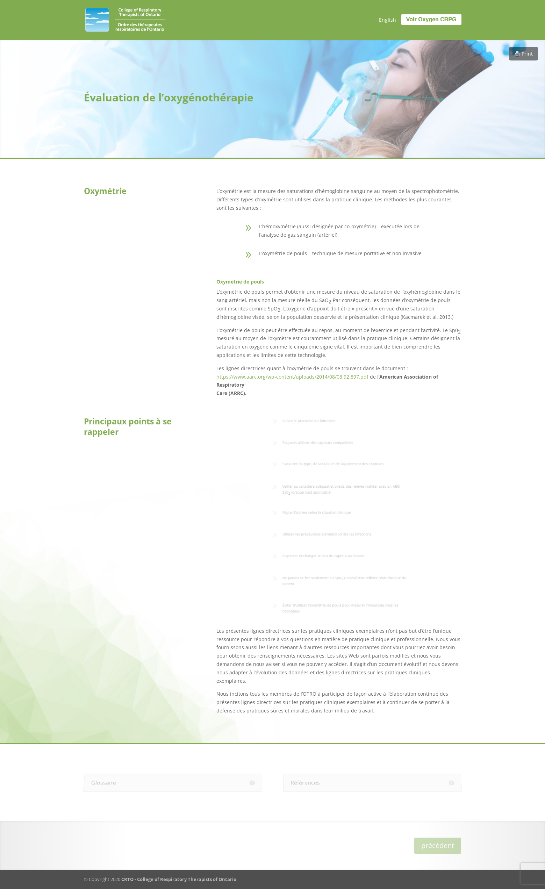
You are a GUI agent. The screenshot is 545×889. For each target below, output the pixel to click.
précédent (437, 845)
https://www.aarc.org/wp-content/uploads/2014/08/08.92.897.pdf (292, 376)
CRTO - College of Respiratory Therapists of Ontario (178, 879)
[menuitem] (387, 19)
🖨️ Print (523, 53)
